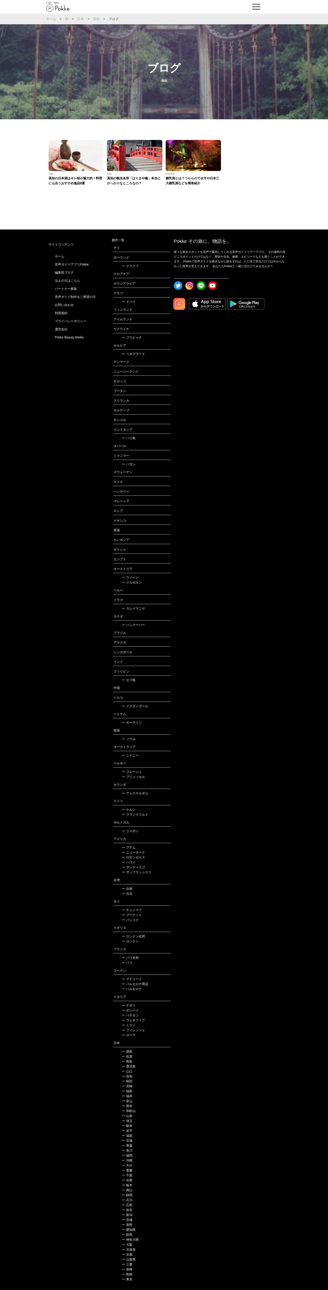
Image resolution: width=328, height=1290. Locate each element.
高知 (96, 19)
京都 (127, 1254)
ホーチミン (132, 722)
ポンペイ (130, 1010)
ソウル (129, 739)
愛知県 (129, 1229)
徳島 (127, 1051)
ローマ (129, 1035)
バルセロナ (132, 989)
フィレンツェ (133, 1030)
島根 (127, 1274)
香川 (127, 1150)
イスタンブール (135, 706)
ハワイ (129, 862)
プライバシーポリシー (70, 321)
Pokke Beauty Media (69, 337)
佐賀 (127, 1056)
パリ (127, 962)
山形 (127, 1116)
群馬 (127, 1234)
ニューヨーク (133, 852)
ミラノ (129, 1025)
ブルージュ (132, 772)
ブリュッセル (133, 777)
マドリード (132, 979)
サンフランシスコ (136, 872)
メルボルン (132, 582)
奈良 (127, 1210)
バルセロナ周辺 (135, 984)
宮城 (127, 1140)
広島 (127, 1205)
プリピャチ (132, 337)
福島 (127, 1091)
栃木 (127, 1185)
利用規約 (61, 313)
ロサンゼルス (133, 857)
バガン (129, 464)
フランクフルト (135, 814)
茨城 (127, 1220)
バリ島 (129, 438)
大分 (127, 1165)
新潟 (127, 1215)
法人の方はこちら (67, 280)
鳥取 (127, 1061)
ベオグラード (133, 354)
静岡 (127, 1195)
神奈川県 (130, 1239)
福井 (127, 1096)
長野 (127, 1225)
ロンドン (130, 941)
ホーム (51, 19)
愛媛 (127, 1170)
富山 (127, 1101)
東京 (127, 1279)
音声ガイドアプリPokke (72, 264)
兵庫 (127, 1180)
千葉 (127, 1175)
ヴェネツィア (133, 1020)
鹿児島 (129, 1066)
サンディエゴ (133, 867)
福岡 (127, 1155)
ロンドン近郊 (133, 936)
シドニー (130, 755)
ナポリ (129, 1005)
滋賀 (127, 1135)
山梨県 (129, 1259)
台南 (127, 888)
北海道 (129, 1249)
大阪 (127, 1244)
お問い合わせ (64, 305)
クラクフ (130, 266)
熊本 (127, 1106)
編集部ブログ (64, 272)
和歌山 (129, 1111)
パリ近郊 (130, 957)
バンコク (130, 920)
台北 (127, 893)
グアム (129, 847)
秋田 (127, 1081)
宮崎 (127, 1086)
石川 (127, 1200)
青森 (127, 1145)
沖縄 (127, 1160)
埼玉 (127, 1121)
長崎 (127, 1269)
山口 (127, 1071)
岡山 (127, 1190)
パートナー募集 (66, 288)
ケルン (129, 809)
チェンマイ (132, 910)
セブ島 (129, 680)
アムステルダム (135, 793)
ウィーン (130, 577)
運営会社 (61, 329)
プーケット (132, 915)
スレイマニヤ (133, 608)
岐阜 (127, 1126)
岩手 (127, 1130)
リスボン (130, 831)
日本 (80, 19)
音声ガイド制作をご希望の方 (75, 297)
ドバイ (129, 302)
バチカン (130, 1015)
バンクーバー (133, 625)
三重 (127, 1264)
